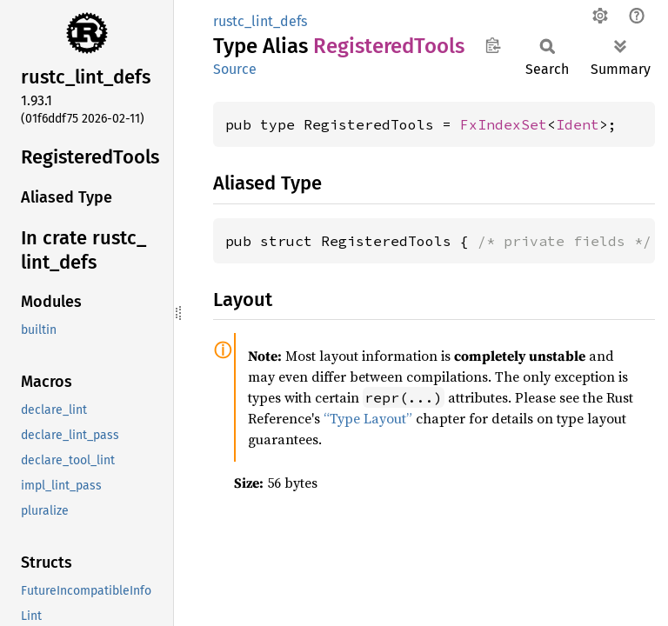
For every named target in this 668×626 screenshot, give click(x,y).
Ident (577, 124)
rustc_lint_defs (260, 21)
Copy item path (492, 45)
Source (235, 69)
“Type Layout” (368, 418)
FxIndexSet (503, 124)
